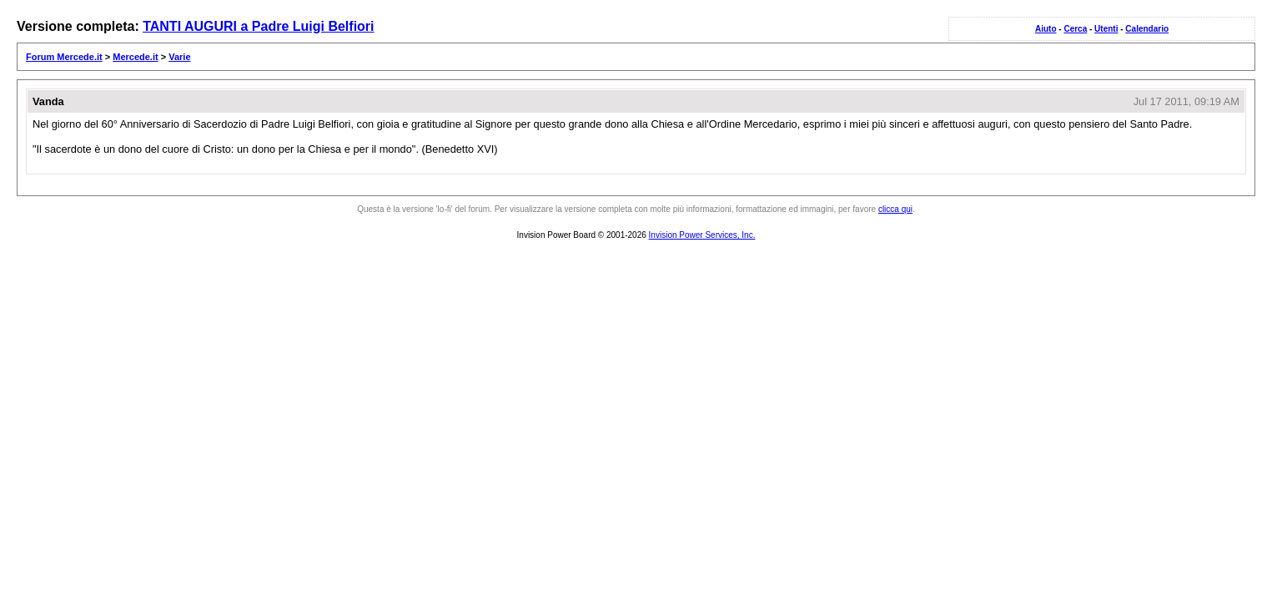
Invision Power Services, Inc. (702, 235)
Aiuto (1046, 28)
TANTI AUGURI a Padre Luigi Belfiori (258, 26)
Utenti (1106, 28)
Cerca (1075, 28)
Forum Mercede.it (64, 57)
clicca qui (895, 209)
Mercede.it (135, 57)
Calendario (1147, 28)
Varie (179, 57)
